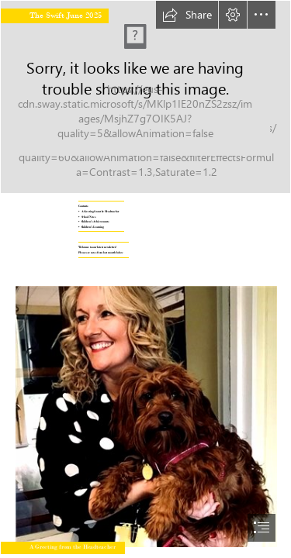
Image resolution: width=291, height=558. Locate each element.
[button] (187, 15)
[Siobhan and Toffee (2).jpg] (145, 410)
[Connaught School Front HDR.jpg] (145, 97)
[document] (145, 279)
